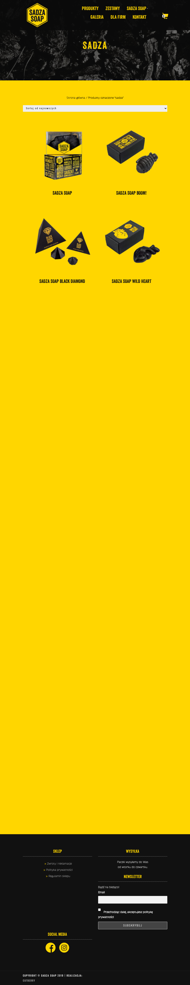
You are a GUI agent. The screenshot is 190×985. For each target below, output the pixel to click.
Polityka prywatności (59, 869)
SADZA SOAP (136, 8)
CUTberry (29, 980)
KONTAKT (139, 17)
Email (101, 892)
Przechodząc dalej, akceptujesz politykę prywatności (125, 912)
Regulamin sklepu (59, 876)
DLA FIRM (118, 17)
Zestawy (113, 8)
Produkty (90, 8)
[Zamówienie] (95, 108)
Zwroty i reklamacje (59, 863)
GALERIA (97, 17)
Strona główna (76, 97)
